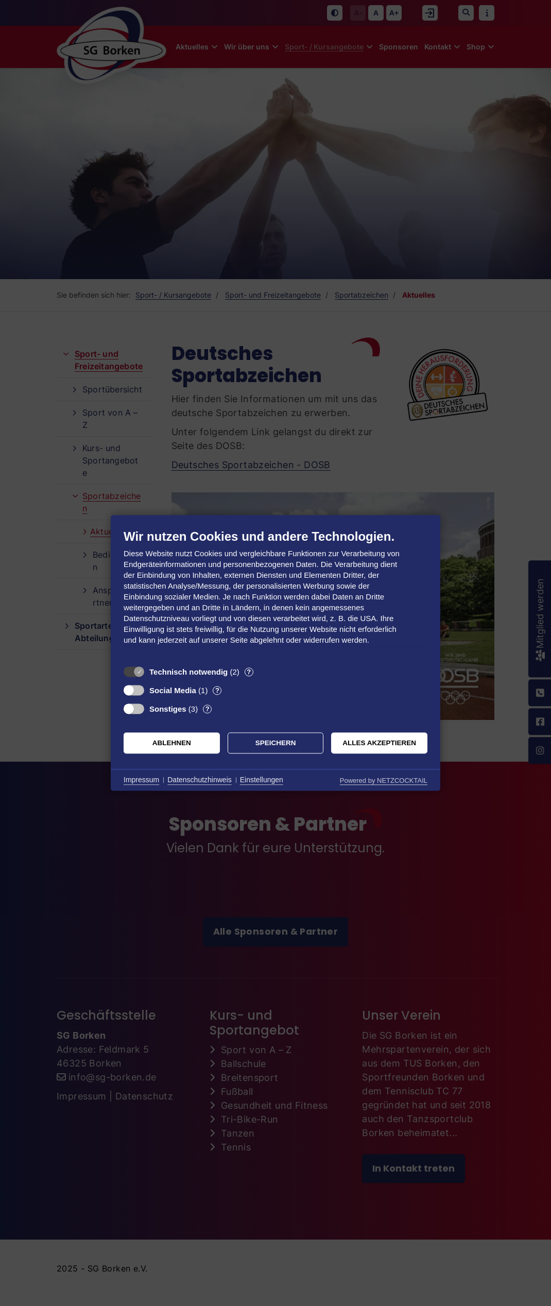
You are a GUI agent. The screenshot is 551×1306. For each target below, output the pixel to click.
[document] (275, 594)
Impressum (141, 780)
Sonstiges (167, 708)
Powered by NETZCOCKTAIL (383, 780)
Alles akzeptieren (379, 743)
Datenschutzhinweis (199, 780)
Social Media (172, 690)
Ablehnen (171, 743)
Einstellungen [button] (261, 780)
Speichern (275, 743)
